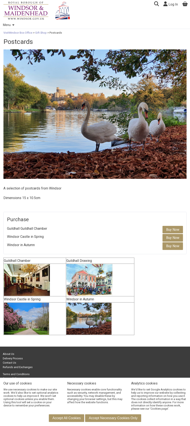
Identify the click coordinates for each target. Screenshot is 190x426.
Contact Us (9, 362)
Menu (8, 25)
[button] (156, 4)
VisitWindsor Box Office (18, 32)
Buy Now (172, 230)
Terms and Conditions (16, 374)
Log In (170, 3)
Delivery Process (13, 358)
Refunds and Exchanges (18, 367)
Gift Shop (41, 32)
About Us (8, 354)
